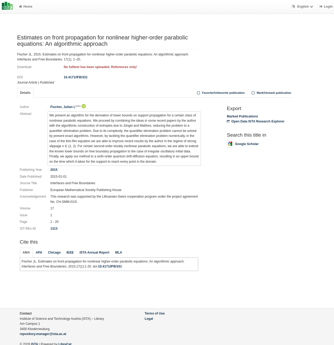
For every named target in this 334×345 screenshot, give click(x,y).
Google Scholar (243, 144)
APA (39, 252)
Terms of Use (155, 313)
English (303, 6)
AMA (26, 252)
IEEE (70, 252)
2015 (53, 170)
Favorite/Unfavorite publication (220, 92)
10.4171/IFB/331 (76, 77)
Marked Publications (242, 116)
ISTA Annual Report (94, 252)
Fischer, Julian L (65, 107)
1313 (53, 228)
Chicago (54, 252)
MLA (118, 252)
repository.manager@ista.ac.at (43, 334)
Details (25, 93)
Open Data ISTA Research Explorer (255, 121)
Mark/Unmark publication (270, 92)
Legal (149, 319)
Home (25, 6)
